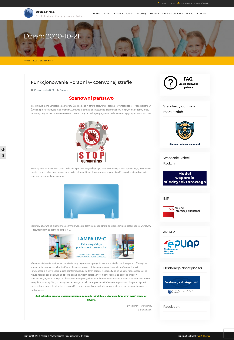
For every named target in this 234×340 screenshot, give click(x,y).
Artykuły (141, 13)
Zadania (118, 13)
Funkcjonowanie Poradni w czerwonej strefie (81, 82)
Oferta (130, 13)
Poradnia (45, 12)
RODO (190, 13)
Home (96, 13)
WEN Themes (204, 336)
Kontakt (201, 13)
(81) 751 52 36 (168, 3)
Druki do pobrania (172, 13)
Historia (154, 13)
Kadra (107, 13)
